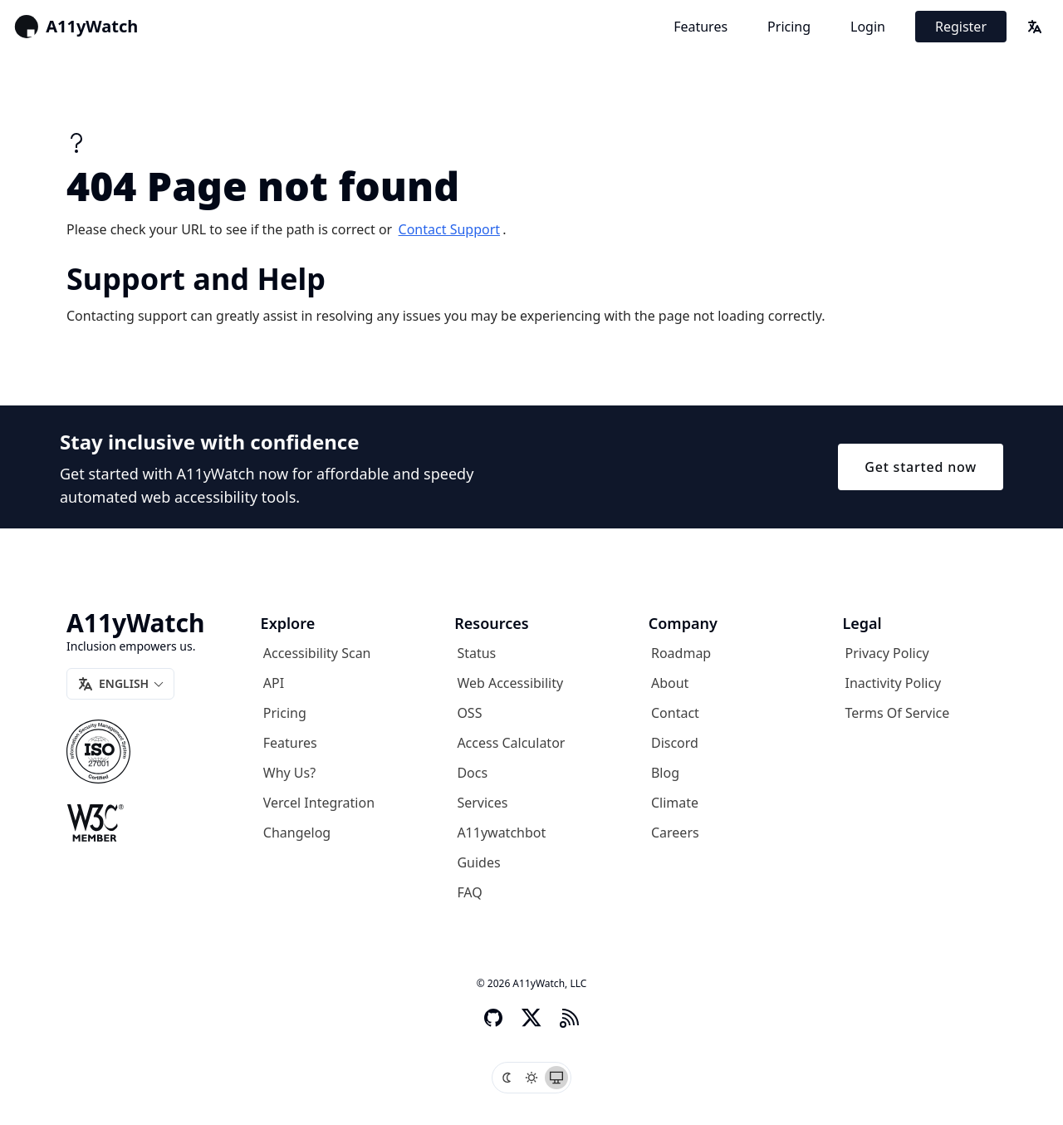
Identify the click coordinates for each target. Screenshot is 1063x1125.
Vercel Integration (319, 802)
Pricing (789, 26)
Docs (472, 773)
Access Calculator (511, 743)
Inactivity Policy (893, 683)
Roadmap (681, 653)
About (669, 683)
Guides (478, 862)
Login (867, 26)
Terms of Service (897, 713)
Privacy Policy (887, 653)
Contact (675, 713)
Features (700, 26)
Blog (665, 773)
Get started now (921, 467)
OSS (469, 713)
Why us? (289, 773)
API (273, 683)
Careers (675, 832)
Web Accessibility (510, 683)
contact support (449, 229)
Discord (674, 743)
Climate (674, 802)
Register (961, 26)
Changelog (297, 832)
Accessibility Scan (317, 653)
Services (482, 802)
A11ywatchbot (501, 832)
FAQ (469, 892)
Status (476, 653)
